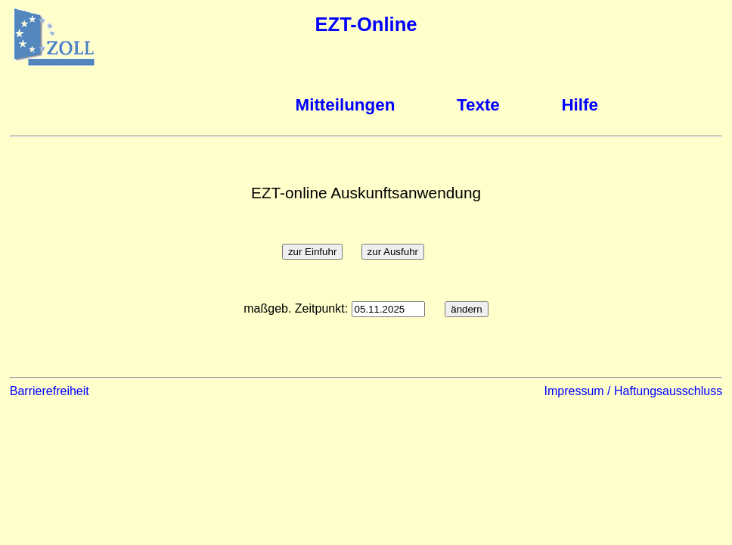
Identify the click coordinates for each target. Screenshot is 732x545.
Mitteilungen (345, 104)
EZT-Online (366, 24)
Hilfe (579, 104)
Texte (478, 104)
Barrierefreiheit (49, 391)
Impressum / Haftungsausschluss (633, 391)
